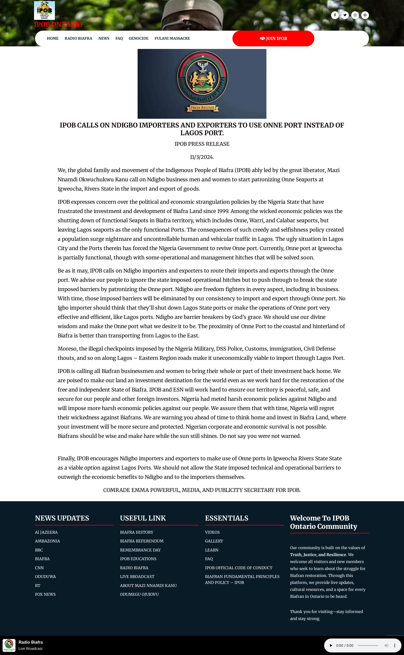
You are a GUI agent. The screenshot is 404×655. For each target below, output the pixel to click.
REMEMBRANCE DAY (140, 550)
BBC (39, 550)
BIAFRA (42, 558)
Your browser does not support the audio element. (362, 645)
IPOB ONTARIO (58, 24)
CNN (39, 567)
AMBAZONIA (47, 541)
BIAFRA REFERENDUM (142, 541)
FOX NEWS (45, 594)
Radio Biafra (78, 38)
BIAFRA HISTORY (136, 532)
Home (52, 38)
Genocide (138, 38)
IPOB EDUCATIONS (138, 558)
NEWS (103, 38)
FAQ (119, 38)
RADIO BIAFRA (134, 567)
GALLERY (214, 541)
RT (37, 585)
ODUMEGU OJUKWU (139, 594)
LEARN (211, 550)
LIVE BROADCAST (137, 576)
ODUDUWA (45, 576)
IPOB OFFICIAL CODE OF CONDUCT (238, 567)
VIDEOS (212, 532)
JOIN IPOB (273, 38)
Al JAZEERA (46, 532)
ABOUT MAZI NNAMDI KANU (148, 585)
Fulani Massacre (172, 38)
